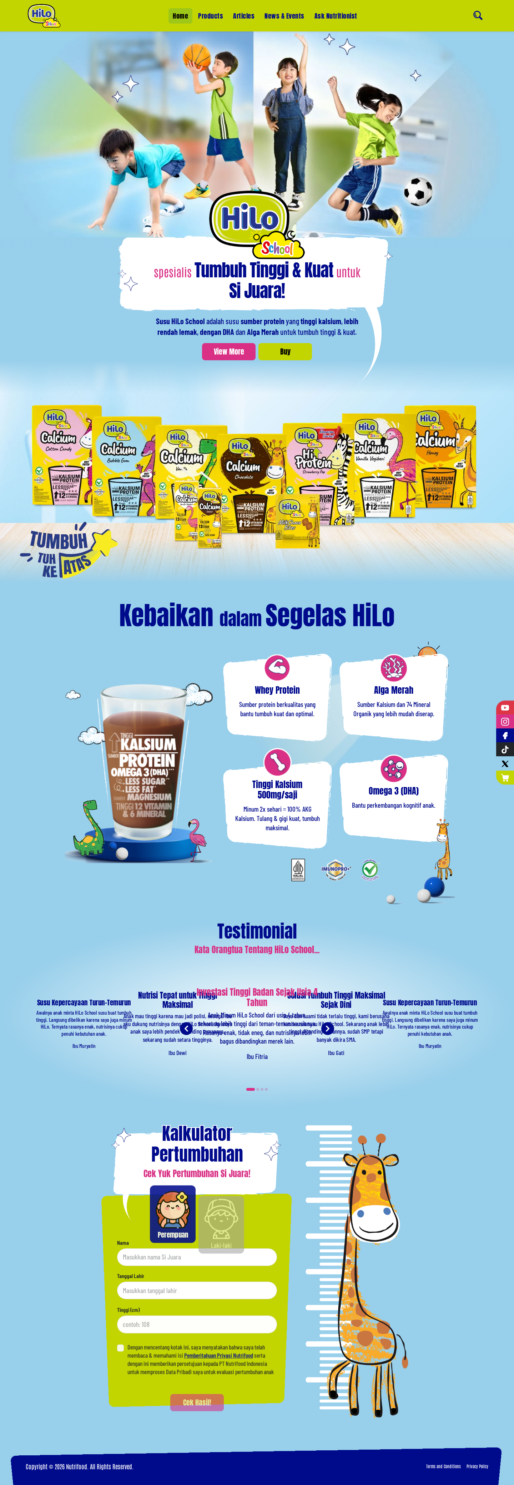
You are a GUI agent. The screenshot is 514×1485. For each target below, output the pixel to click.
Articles (244, 16)
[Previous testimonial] (186, 1059)
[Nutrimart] (505, 777)
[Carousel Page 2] (257, 1089)
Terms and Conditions (443, 1466)
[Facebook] (505, 735)
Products (210, 16)
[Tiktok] (505, 750)
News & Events (284, 16)
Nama (123, 1273)
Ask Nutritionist (335, 16)
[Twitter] (505, 764)
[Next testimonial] (327, 1059)
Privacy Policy (477, 1466)
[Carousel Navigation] (257, 1028)
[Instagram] (505, 721)
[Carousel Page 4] (266, 1089)
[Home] (44, 16)
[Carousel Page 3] (262, 1089)
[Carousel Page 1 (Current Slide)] (250, 1089)
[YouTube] (505, 707)
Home (180, 16)
